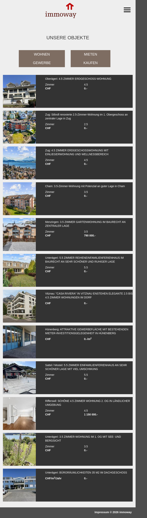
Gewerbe (42, 63)
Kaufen (90, 63)
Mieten (90, 54)
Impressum (102, 512)
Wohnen (42, 54)
